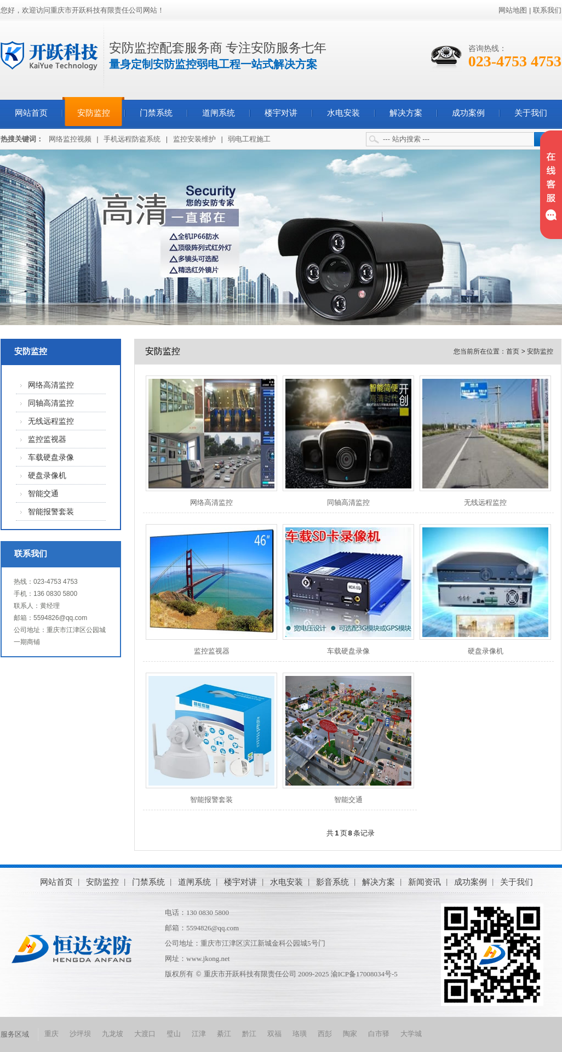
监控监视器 (47, 439)
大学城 (411, 1034)
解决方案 (405, 113)
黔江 (249, 1034)
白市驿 (378, 1034)
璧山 (174, 1034)
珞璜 (300, 1034)
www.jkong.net (208, 958)
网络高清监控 (51, 385)
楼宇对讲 (281, 113)
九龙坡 (112, 1034)
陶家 (350, 1034)
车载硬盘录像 (51, 457)
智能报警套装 (51, 512)
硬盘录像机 (47, 475)
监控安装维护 (194, 139)
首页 (512, 351)
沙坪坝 (80, 1034)
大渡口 (145, 1034)
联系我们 (547, 10)
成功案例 (468, 113)
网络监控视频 (70, 139)
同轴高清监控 (51, 403)
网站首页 (31, 113)
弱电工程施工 (249, 139)
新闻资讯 (424, 881)
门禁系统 (156, 113)
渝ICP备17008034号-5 (364, 974)
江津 (199, 1034)
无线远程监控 (51, 421)
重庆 (51, 1034)
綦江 (224, 1034)
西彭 (325, 1034)
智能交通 (43, 494)
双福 (274, 1034)
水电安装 (343, 113)
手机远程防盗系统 (132, 139)
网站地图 (512, 10)
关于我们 (530, 113)
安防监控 (93, 113)
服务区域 (15, 1034)
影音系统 (332, 881)
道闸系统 (218, 113)
